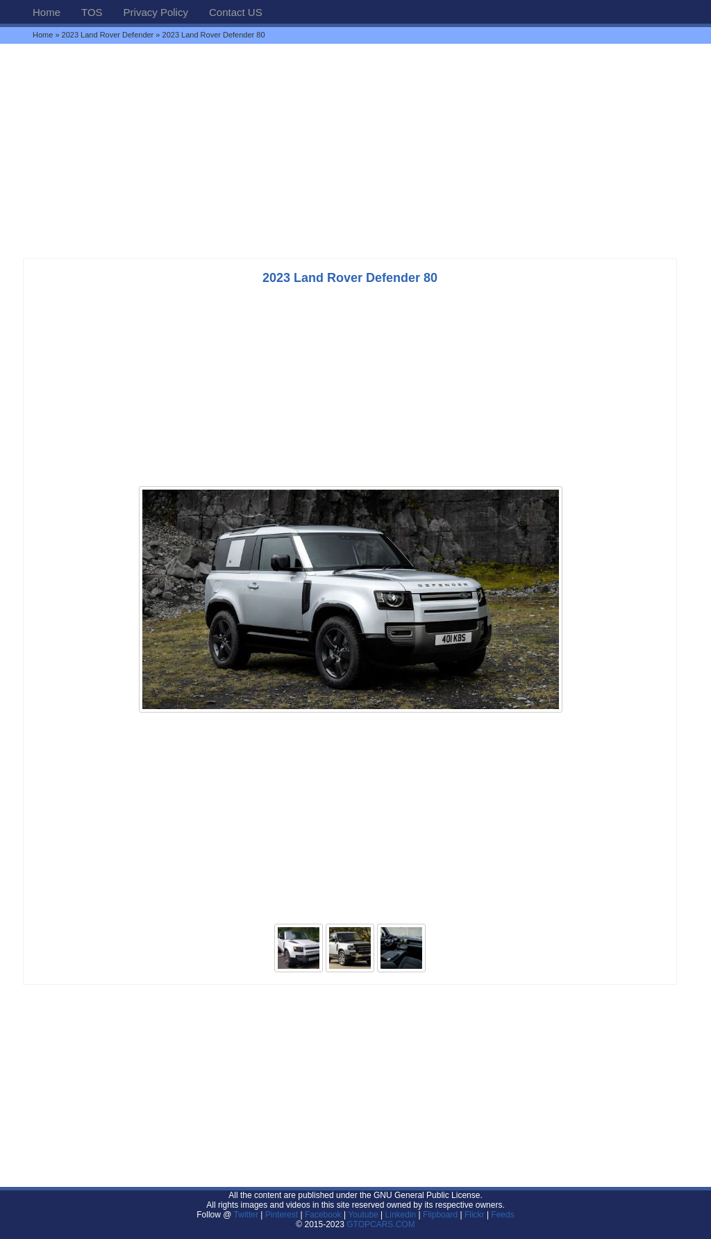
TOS (92, 12)
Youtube (363, 1215)
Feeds (502, 1215)
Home (46, 12)
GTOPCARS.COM (380, 1224)
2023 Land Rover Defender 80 (349, 278)
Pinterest (281, 1215)
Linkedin (401, 1215)
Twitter (247, 1215)
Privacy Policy (156, 12)
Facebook (323, 1215)
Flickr (475, 1215)
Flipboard (440, 1215)
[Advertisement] (355, 150)
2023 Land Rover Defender (108, 35)
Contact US (235, 12)
